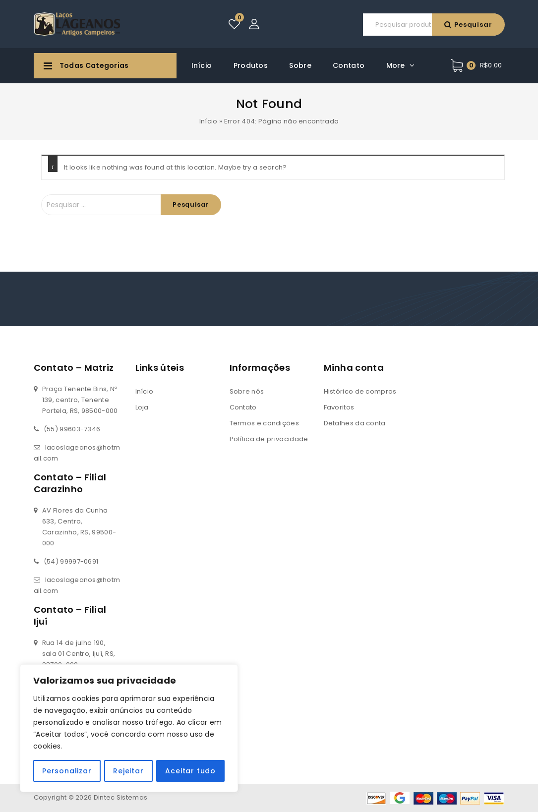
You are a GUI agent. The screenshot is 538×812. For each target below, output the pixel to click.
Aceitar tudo (191, 771)
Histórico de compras (360, 391)
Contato (348, 65)
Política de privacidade (269, 439)
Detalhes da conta (355, 423)
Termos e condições (264, 423)
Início (201, 65)
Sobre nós (247, 391)
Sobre (300, 65)
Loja (142, 407)
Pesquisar (332, 24)
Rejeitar (128, 771)
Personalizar (67, 771)
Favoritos (339, 407)
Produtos (251, 65)
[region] (129, 728)
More (395, 65)
